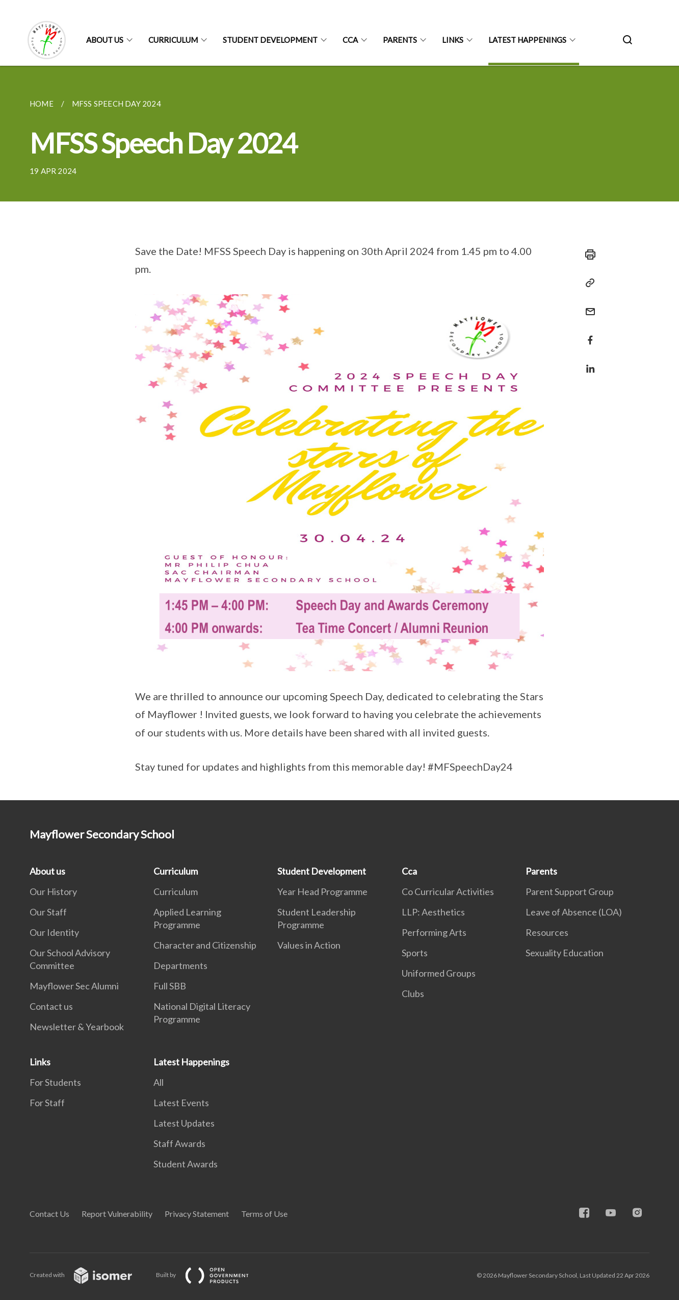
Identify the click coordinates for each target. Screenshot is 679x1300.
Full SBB (169, 985)
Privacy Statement (197, 1213)
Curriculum (173, 39)
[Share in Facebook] (587, 334)
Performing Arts (434, 932)
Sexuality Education (565, 952)
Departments (180, 965)
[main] (339, 433)
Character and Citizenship (204, 945)
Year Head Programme (322, 891)
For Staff (47, 1102)
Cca (350, 39)
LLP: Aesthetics (433, 911)
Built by (210, 1275)
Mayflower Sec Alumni (74, 985)
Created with (89, 1275)
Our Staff (48, 911)
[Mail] (587, 305)
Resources (547, 932)
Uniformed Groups (439, 973)
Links (452, 39)
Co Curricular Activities (448, 891)
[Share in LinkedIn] (587, 362)
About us (104, 39)
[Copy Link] (587, 283)
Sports (415, 952)
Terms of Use (264, 1213)
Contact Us (49, 1213)
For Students (55, 1082)
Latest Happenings (527, 39)
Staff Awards (179, 1143)
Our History (53, 891)
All (158, 1082)
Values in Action (309, 945)
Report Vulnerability (117, 1213)
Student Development (270, 39)
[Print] (587, 254)
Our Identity (54, 932)
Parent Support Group (570, 891)
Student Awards (185, 1163)
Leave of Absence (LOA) (574, 911)
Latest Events (181, 1102)
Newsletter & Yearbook (77, 1026)
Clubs (413, 993)
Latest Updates (184, 1123)
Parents (400, 39)
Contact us (51, 1006)
